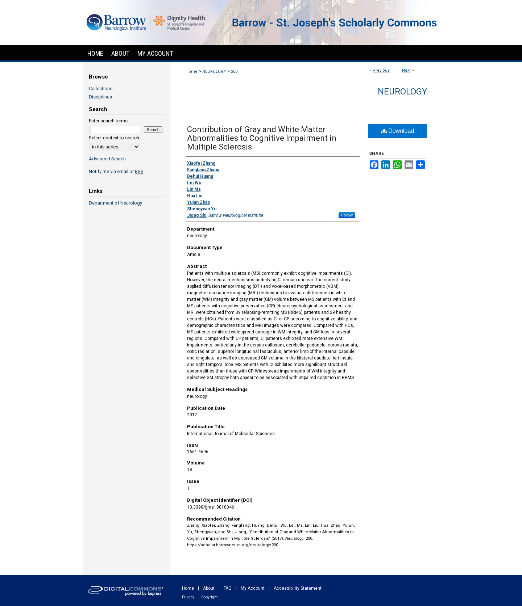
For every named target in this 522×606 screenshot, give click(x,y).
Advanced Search (107, 158)
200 (234, 71)
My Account (253, 588)
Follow (347, 215)
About (209, 588)
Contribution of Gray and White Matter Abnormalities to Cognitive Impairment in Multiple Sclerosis (261, 138)
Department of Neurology (115, 203)
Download (397, 131)
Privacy (188, 597)
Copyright (209, 597)
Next (406, 70)
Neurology (402, 92)
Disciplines (100, 97)
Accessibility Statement (298, 588)
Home (192, 71)
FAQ (228, 588)
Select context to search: (114, 137)
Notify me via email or (116, 171)
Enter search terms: (109, 120)
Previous (381, 70)
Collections (100, 88)
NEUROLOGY (214, 71)
